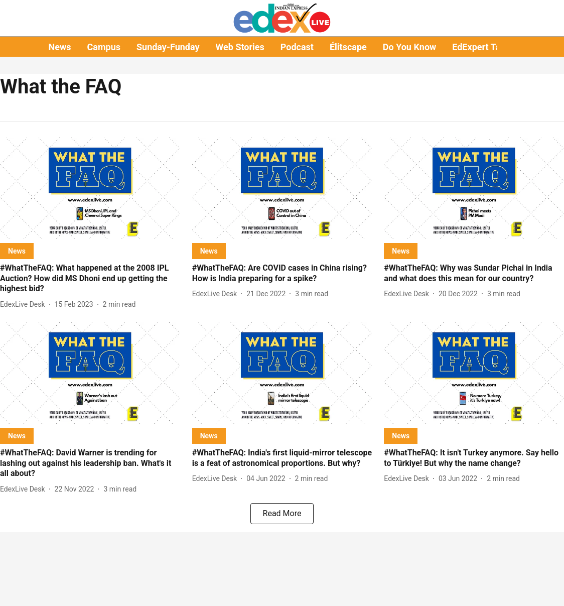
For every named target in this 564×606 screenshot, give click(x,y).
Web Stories (240, 47)
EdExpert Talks (482, 47)
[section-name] (17, 251)
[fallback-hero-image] (90, 188)
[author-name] (24, 304)
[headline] (90, 278)
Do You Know (409, 47)
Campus (103, 47)
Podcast (297, 47)
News (60, 47)
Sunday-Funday (168, 47)
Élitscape (348, 47)
